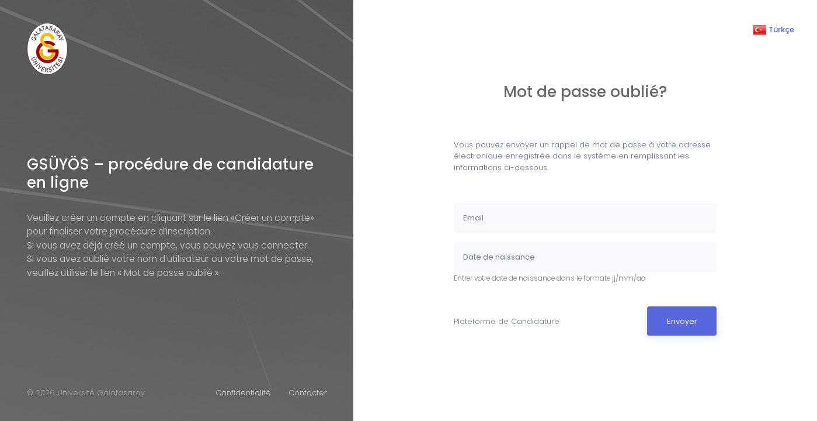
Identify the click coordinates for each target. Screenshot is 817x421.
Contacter (307, 392)
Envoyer (682, 321)
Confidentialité (243, 392)
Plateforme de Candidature (506, 321)
